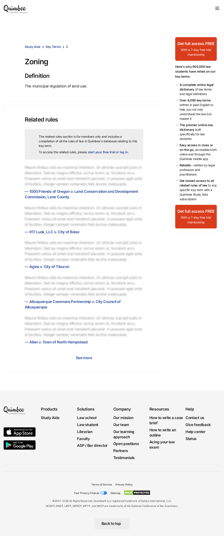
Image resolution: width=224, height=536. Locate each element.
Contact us (195, 418)
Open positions (126, 444)
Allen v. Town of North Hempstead (58, 342)
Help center (196, 432)
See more (84, 358)
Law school (86, 418)
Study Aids (32, 47)
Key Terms (53, 47)
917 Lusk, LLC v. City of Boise (54, 232)
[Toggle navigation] (217, 8)
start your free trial (101, 152)
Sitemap (115, 493)
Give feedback (198, 425)
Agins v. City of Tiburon (49, 267)
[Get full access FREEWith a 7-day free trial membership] (196, 49)
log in (124, 152)
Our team (121, 425)
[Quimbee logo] (16, 9)
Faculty (83, 439)
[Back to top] (112, 524)
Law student (87, 425)
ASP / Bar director (92, 445)
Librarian (84, 432)
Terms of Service (101, 484)
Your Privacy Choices (87, 493)
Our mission (123, 418)
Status (191, 439)
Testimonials (124, 458)
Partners (120, 451)
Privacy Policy (124, 484)
